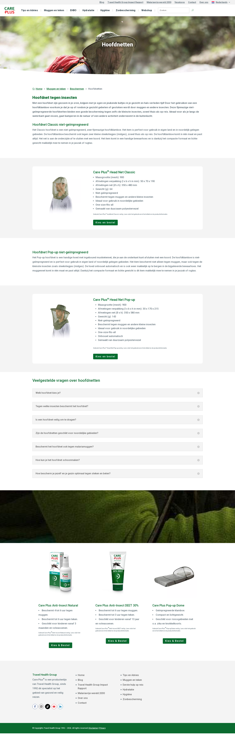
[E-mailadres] (189, 682)
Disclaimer (93, 735)
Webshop (146, 10)
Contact (192, 2)
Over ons (203, 2)
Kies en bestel (105, 222)
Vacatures (180, 2)
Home (81, 675)
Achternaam (177, 697)
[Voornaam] (189, 692)
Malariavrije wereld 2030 (159, 2)
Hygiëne (105, 10)
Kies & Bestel (60, 645)
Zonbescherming (125, 10)
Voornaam (176, 688)
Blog (101, 2)
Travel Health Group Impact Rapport (125, 2)
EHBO (73, 10)
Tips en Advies (29, 10)
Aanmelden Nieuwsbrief (189, 709)
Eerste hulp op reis (133, 684)
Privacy (102, 735)
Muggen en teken (54, 10)
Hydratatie (88, 10)
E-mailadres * (177, 678)
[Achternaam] (189, 701)
